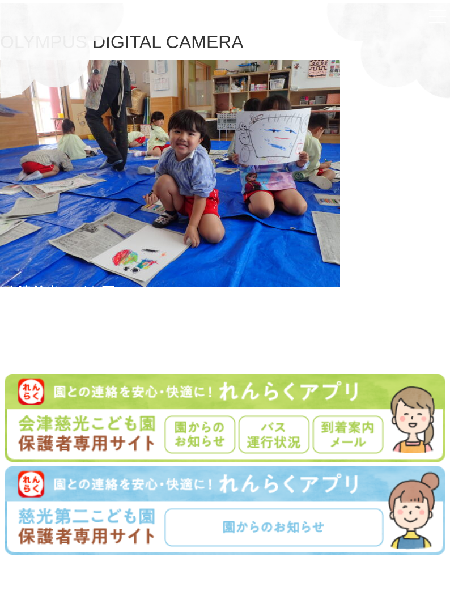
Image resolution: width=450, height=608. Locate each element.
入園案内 (212, 587)
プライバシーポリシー (274, 587)
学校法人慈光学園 (227, 572)
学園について (166, 587)
